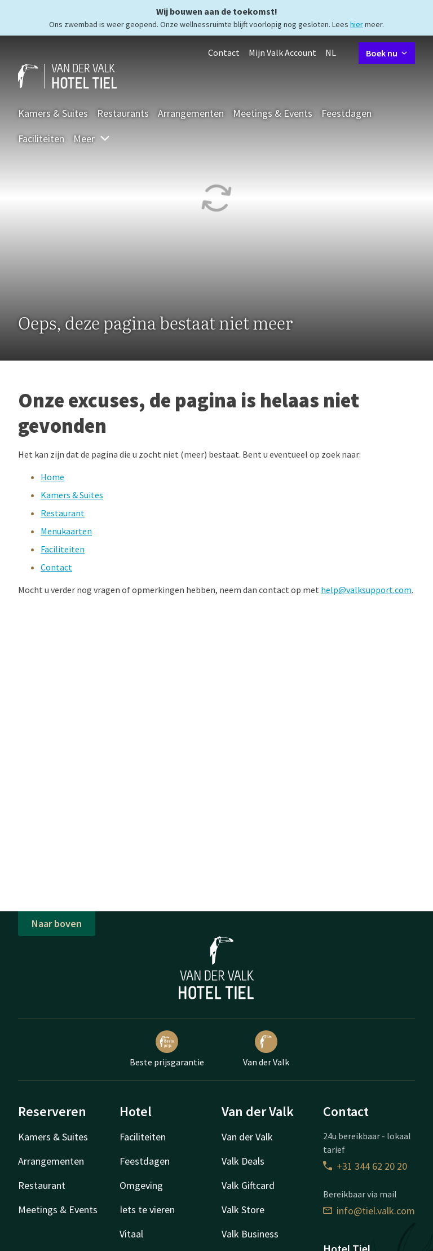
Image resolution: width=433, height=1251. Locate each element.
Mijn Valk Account (282, 52)
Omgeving (141, 1185)
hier (356, 24)
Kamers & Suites (53, 113)
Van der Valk (266, 1049)
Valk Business (250, 1233)
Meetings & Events (272, 113)
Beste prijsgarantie (167, 1049)
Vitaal (131, 1233)
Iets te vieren (147, 1209)
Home (52, 476)
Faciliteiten (41, 138)
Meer (92, 138)
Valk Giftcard (248, 1185)
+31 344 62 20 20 (365, 1166)
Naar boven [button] (57, 923)
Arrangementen (191, 113)
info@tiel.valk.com (369, 1210)
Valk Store (243, 1209)
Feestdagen (346, 113)
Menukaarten (66, 531)
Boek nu (387, 53)
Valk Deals (243, 1161)
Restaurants (123, 113)
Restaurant (63, 513)
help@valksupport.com (366, 589)
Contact (224, 52)
